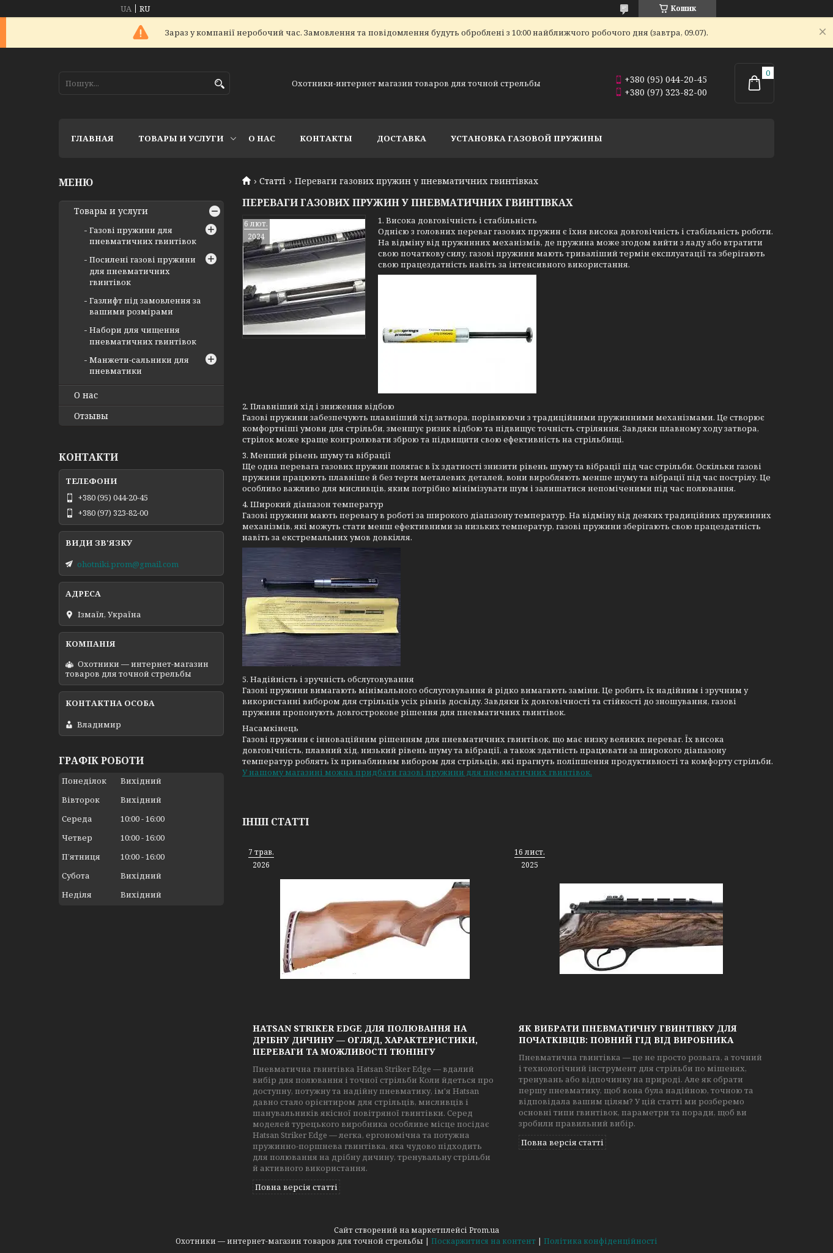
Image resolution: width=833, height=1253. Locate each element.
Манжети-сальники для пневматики (139, 365)
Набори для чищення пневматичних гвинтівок (142, 335)
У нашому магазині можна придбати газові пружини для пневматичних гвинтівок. (417, 772)
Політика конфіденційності (600, 1241)
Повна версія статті (296, 1186)
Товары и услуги (181, 138)
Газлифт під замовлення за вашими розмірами (145, 306)
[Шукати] (219, 84)
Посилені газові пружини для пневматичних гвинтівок (142, 270)
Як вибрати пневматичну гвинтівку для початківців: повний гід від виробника (628, 1034)
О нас (261, 138)
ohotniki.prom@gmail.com (128, 564)
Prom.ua (484, 1230)
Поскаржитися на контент (483, 1241)
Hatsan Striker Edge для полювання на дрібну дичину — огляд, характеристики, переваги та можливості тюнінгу (365, 1039)
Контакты (326, 138)
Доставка (401, 138)
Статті (272, 181)
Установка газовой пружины (526, 138)
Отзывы (91, 416)
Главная (92, 138)
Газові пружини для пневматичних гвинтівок (142, 236)
